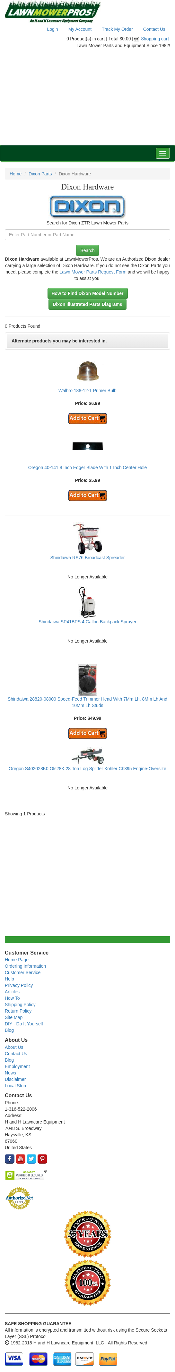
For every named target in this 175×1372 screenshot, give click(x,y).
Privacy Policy (19, 985)
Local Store (16, 1085)
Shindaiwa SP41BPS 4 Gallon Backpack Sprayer (87, 621)
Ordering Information (25, 966)
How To (12, 998)
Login (52, 29)
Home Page (17, 959)
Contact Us (154, 29)
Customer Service (22, 972)
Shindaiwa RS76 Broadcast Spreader (87, 557)
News (10, 1072)
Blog (9, 1030)
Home (16, 173)
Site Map (13, 1017)
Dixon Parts (40, 173)
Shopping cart (155, 38)
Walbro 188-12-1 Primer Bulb (87, 390)
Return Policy (18, 1011)
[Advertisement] (87, 97)
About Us (14, 1047)
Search (87, 250)
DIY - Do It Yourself (24, 1023)
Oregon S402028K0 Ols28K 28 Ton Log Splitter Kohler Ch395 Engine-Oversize (87, 768)
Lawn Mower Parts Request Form (93, 271)
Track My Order (117, 29)
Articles (12, 991)
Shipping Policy (20, 1004)
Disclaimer (15, 1079)
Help (9, 978)
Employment (17, 1066)
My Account (80, 29)
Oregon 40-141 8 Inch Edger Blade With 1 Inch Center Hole (87, 467)
